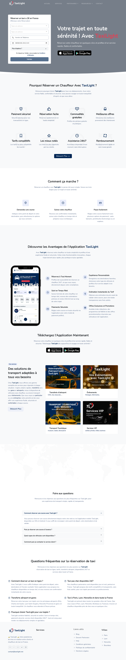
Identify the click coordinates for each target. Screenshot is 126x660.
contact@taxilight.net (15, 652)
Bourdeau (106, 645)
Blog (76, 634)
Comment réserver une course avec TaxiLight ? (40, 513)
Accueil (47, 4)
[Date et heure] (29, 43)
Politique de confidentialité (84, 648)
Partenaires (72, 4)
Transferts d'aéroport (57, 392)
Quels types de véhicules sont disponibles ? (39, 536)
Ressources (86, 4)
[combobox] (29, 26)
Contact (99, 4)
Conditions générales (82, 644)
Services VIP (92, 428)
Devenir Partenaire (81, 637)
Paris (104, 635)
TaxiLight (15, 383)
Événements (92, 392)
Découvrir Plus (63, 156)
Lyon (104, 639)
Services (58, 4)
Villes (104, 630)
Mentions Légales (81, 651)
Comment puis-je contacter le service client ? (40, 542)
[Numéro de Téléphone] (29, 38)
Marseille (106, 642)
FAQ (76, 641)
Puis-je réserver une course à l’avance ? (38, 530)
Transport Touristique (57, 428)
